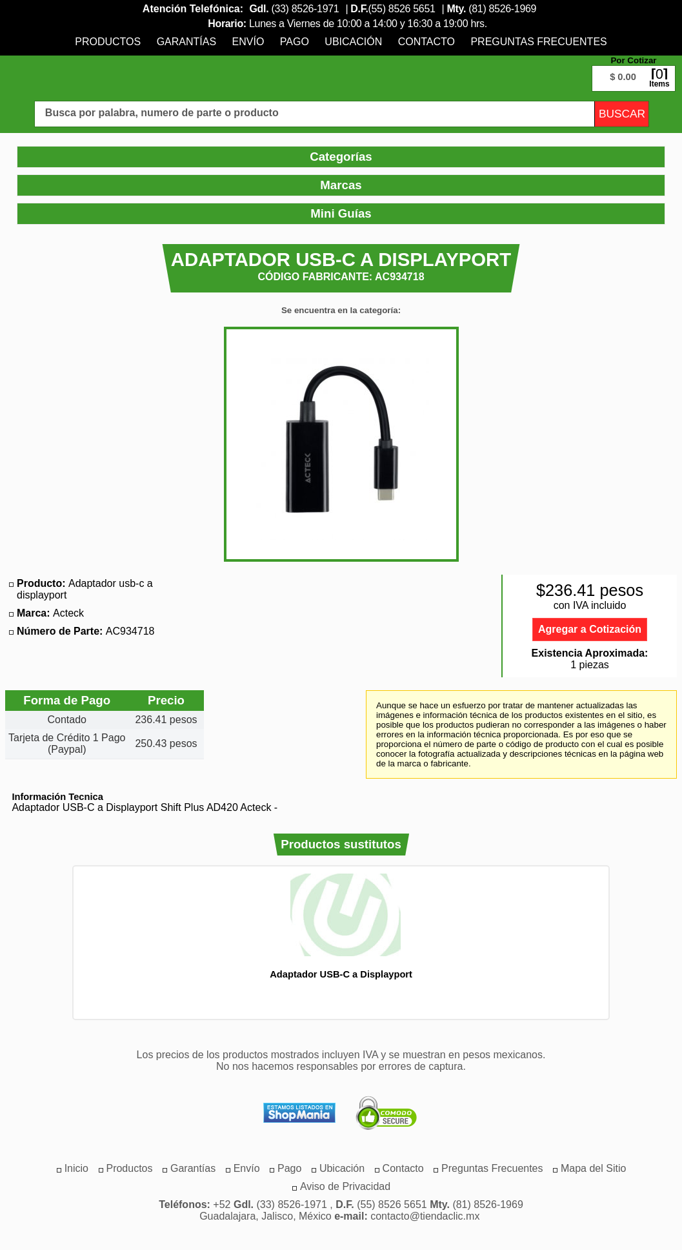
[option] (341, 926)
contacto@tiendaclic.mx (424, 1216)
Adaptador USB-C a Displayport (341, 974)
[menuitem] (108, 41)
